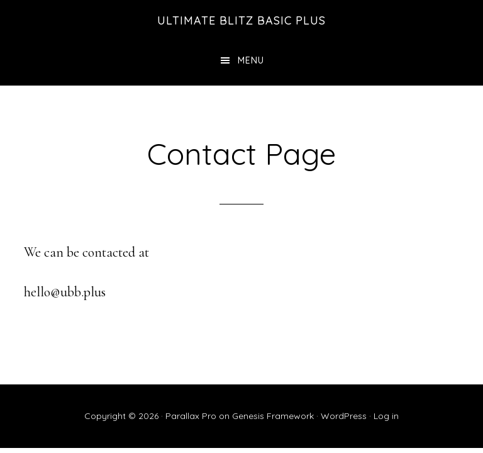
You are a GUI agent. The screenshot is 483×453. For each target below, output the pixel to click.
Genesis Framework (273, 416)
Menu (251, 60)
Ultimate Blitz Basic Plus (241, 20)
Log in (386, 416)
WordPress (344, 416)
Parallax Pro (190, 416)
